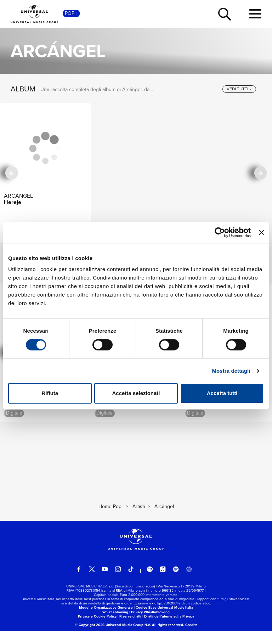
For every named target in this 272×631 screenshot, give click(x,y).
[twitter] (92, 569)
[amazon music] (176, 569)
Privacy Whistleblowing (150, 612)
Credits (191, 624)
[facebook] (79, 569)
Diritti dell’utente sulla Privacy (169, 616)
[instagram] (118, 569)
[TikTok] (131, 569)
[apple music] (163, 569)
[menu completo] (255, 14)
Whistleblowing (115, 612)
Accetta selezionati (136, 393)
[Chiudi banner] (261, 232)
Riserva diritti (130, 616)
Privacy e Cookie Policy (97, 616)
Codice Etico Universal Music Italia (164, 607)
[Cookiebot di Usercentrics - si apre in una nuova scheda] (220, 232)
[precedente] (11, 172)
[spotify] (150, 569)
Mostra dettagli (231, 371)
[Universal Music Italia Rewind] (189, 569)
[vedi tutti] (239, 89)
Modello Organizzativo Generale (106, 607)
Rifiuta (49, 393)
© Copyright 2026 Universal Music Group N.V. (113, 624)
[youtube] (105, 569)
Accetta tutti (222, 393)
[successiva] (260, 172)
